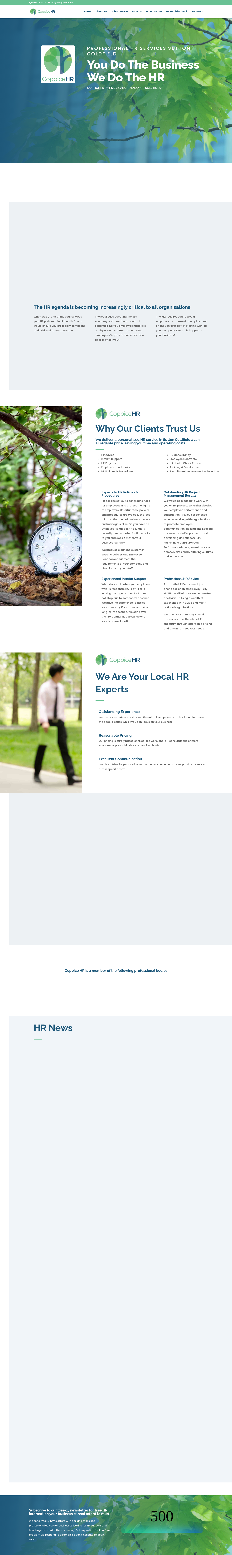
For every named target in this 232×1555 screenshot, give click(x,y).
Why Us (137, 11)
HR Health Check (177, 11)
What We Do (120, 11)
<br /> (162, 1520)
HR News (197, 11)
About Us (101, 11)
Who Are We (154, 11)
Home (87, 11)
